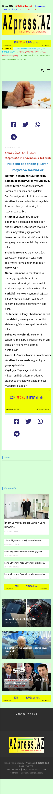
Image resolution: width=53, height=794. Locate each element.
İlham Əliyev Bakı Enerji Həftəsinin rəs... (23, 540)
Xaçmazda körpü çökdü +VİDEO (20, 619)
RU (36, 9)
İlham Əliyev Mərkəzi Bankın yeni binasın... (24, 525)
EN (29, 9)
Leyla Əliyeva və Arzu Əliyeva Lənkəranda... (24, 562)
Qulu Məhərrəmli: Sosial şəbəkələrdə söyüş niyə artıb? (26, 649)
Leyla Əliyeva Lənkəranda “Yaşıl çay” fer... (24, 551)
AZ (21, 9)
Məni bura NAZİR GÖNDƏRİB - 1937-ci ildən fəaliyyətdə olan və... (26, 681)
